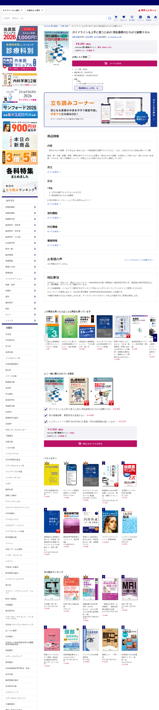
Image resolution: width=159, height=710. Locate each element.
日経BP (8, 424)
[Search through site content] (54, 18)
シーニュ (9, 543)
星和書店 (9, 662)
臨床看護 (9, 255)
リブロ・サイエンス (13, 555)
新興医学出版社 (11, 418)
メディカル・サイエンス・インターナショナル (19, 618)
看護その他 (10, 267)
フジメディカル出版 (13, 471)
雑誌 (7, 308)
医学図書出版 (11, 537)
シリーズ (9, 320)
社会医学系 (10, 243)
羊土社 (8, 346)
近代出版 (9, 674)
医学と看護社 (11, 599)
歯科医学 (9, 303)
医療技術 (9, 273)
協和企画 (9, 489)
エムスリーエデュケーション (17, 507)
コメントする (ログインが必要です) (138, 260)
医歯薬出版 (10, 382)
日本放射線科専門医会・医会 (17, 668)
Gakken (8, 412)
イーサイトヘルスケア (14, 579)
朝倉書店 (9, 650)
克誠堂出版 (10, 406)
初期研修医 (10, 207)
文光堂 (8, 334)
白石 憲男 (89, 37)
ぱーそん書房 (11, 630)
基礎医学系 (10, 219)
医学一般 (9, 249)
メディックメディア (13, 656)
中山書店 (9, 394)
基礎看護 (9, 261)
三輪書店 (9, 436)
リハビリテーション (13, 279)
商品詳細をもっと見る (87, 88)
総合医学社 (10, 400)
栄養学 (8, 291)
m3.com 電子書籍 (51, 26)
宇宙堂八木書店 (11, 567)
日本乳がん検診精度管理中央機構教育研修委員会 (19, 643)
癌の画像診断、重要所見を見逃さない (67, 415)
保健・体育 (10, 285)
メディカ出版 (11, 376)
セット (8, 314)
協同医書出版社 (11, 680)
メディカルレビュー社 (14, 465)
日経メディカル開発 (13, 549)
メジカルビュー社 (12, 358)
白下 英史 (98, 37)
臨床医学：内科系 (12, 225)
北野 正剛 (64, 26)
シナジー (9, 561)
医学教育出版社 (11, 573)
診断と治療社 (11, 495)
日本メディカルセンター (15, 430)
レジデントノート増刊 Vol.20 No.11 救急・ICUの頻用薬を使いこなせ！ (83, 422)
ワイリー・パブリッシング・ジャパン (19, 592)
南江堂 (8, 585)
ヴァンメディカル (12, 501)
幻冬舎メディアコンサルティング (19, 624)
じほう (8, 483)
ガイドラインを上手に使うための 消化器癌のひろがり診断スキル (80, 409)
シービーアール (11, 454)
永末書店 (9, 636)
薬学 (7, 297)
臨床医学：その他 (12, 237)
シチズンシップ (11, 692)
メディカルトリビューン (15, 698)
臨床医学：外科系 (12, 231)
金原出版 (9, 352)
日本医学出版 (11, 686)
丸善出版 (9, 442)
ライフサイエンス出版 (14, 531)
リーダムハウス (11, 519)
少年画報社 (10, 513)
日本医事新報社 (11, 364)
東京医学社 (10, 611)
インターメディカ (12, 477)
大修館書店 (10, 704)
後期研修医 (10, 213)
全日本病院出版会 (12, 460)
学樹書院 (9, 605)
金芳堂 (8, 388)
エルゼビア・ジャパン (14, 525)
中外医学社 (10, 340)
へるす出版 (10, 448)
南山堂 (8, 370)
